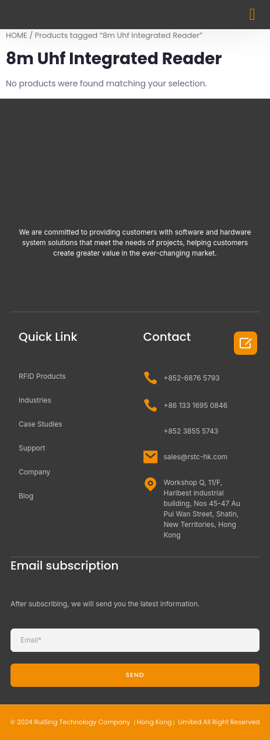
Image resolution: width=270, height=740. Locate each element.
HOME (16, 35)
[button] (253, 14)
